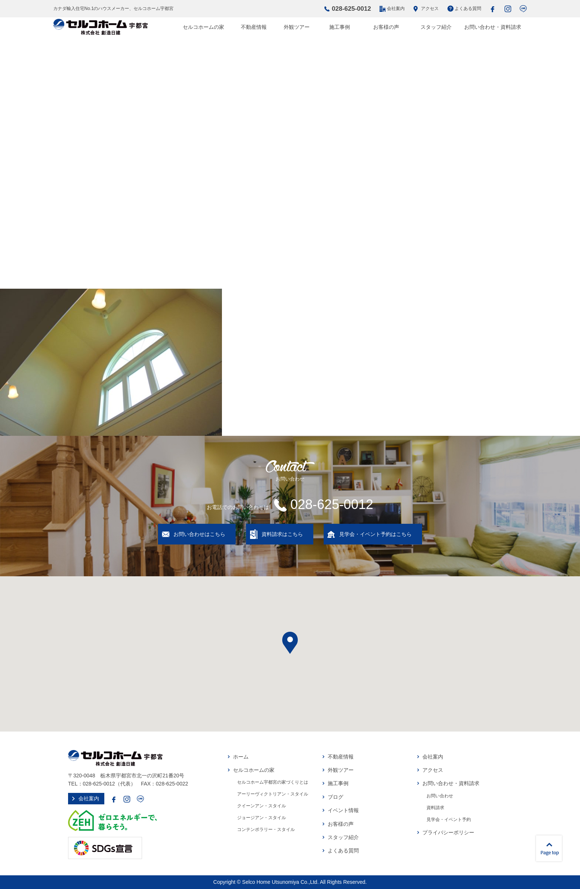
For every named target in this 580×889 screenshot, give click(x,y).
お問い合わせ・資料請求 (492, 27)
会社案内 (396, 8)
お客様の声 (386, 27)
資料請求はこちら (282, 534)
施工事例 (339, 27)
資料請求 (435, 807)
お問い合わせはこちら (199, 534)
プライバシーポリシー (448, 832)
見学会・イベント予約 (448, 819)
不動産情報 (254, 27)
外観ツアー (297, 27)
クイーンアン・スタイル (261, 805)
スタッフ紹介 (436, 27)
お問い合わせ (439, 795)
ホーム (241, 757)
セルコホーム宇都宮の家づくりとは (272, 782)
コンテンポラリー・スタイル (266, 829)
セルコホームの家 (203, 27)
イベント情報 (343, 810)
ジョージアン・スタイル (261, 817)
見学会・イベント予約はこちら (375, 534)
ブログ (335, 797)
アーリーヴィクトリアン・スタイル (272, 794)
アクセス (430, 8)
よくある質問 (468, 8)
